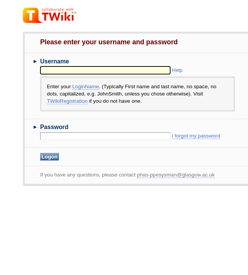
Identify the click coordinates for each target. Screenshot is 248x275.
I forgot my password (196, 136)
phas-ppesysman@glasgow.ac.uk (175, 175)
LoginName (85, 86)
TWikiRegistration (67, 101)
